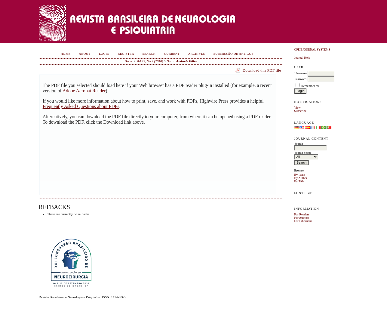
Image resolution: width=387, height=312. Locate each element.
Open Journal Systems (312, 49)
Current (172, 53)
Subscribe (300, 111)
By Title (299, 181)
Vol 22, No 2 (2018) (150, 61)
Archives (196, 53)
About (84, 53)
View (297, 107)
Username (300, 73)
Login (104, 53)
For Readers (301, 214)
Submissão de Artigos (233, 53)
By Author (300, 178)
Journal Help (302, 57)
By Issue (299, 174)
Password (300, 79)
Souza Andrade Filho (181, 61)
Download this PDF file (261, 70)
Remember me (310, 86)
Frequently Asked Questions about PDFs (81, 106)
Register (126, 53)
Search (148, 53)
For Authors (301, 217)
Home (66, 53)
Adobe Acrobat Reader (84, 90)
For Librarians (303, 221)
